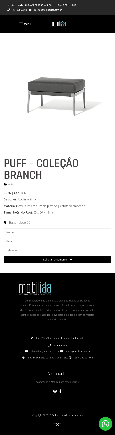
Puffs (10, 184)
